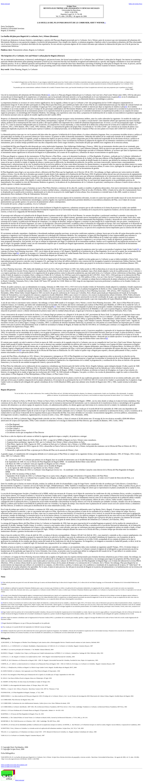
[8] (107, 338)
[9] (20, 350)
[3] (120, 97)
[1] (105, 23)
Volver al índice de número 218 (14, 765)
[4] (126, 107)
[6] (18, 253)
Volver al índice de (10, 766)
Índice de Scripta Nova (135, 4)
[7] (55, 307)
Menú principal (5, 4)
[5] (138, 249)
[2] (49, 95)
